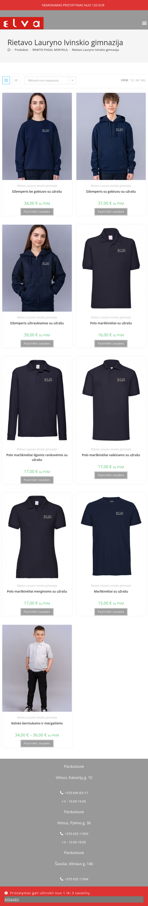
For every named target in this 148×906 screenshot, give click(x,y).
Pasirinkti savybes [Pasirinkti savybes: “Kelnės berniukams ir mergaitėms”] (37, 743)
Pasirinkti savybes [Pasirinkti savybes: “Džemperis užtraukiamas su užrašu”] (37, 343)
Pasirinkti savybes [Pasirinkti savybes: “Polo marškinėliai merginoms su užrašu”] (37, 612)
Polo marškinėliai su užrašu (111, 323)
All (143, 80)
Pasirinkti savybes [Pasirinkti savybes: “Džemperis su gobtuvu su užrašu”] (111, 212)
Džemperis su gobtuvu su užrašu (111, 191)
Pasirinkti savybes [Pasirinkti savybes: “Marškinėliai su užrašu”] (111, 612)
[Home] (8, 50)
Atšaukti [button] (12, 899)
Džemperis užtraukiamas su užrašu (37, 323)
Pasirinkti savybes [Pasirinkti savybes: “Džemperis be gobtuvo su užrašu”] (37, 212)
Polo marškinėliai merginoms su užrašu (37, 591)
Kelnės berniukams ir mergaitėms (37, 723)
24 (137, 80)
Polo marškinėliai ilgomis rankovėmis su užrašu (37, 457)
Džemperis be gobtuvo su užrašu (37, 191)
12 (131, 80)
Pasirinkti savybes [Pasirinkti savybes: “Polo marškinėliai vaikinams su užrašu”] (111, 475)
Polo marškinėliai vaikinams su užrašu (111, 455)
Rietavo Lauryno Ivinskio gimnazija (95, 50)
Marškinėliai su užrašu (111, 591)
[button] (144, 23)
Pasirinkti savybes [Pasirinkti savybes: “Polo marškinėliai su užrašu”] (111, 343)
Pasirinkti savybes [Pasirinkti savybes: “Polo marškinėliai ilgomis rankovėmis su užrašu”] (37, 480)
